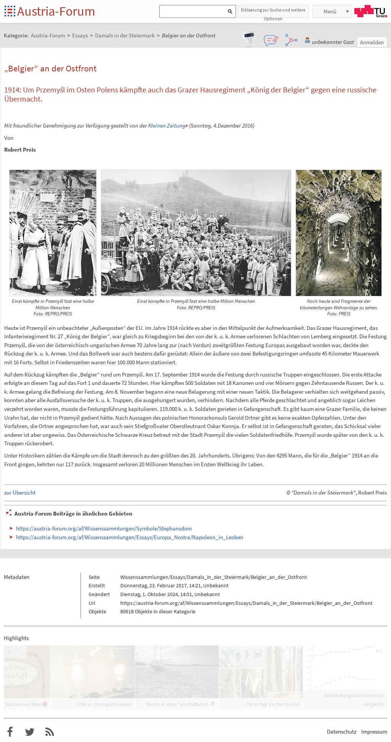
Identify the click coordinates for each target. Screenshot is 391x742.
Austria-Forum (56, 11)
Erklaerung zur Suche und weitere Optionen (273, 12)
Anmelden (372, 42)
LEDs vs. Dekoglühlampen (103, 704)
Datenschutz (341, 731)
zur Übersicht (20, 492)
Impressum (374, 731)
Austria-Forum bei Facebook (10, 732)
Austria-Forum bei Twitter (30, 732)
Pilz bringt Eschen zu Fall (272, 704)
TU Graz (370, 11)
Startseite (10, 11)
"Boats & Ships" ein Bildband (176, 704)
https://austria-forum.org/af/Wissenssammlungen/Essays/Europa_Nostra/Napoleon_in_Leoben (129, 537)
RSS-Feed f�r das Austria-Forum (50, 732)
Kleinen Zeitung (166, 125)
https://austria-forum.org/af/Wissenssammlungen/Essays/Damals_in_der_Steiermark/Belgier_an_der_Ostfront (246, 603)
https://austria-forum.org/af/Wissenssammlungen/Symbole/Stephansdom (104, 528)
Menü (329, 11)
